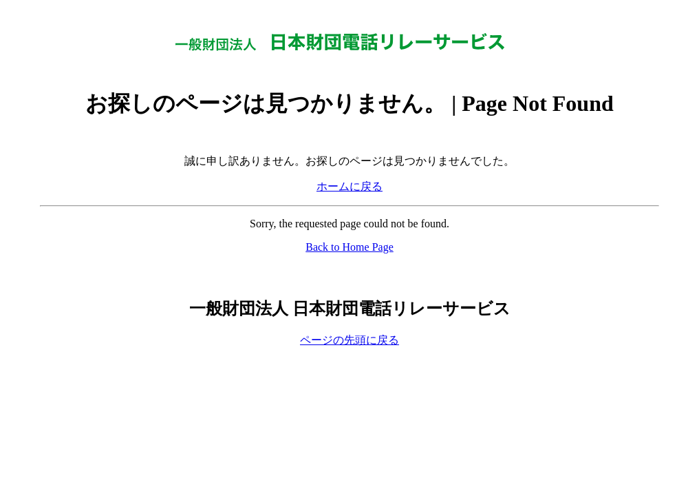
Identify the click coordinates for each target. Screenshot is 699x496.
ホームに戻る (349, 186)
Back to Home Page (349, 247)
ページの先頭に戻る (349, 340)
